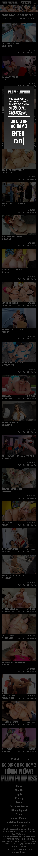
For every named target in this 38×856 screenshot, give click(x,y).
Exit (18, 141)
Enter (18, 133)
